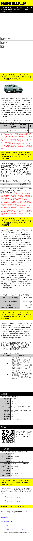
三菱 (4, 42)
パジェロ (5, 46)
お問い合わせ (24, 530)
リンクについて (17, 530)
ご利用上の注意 (9, 530)
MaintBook (5, 38)
